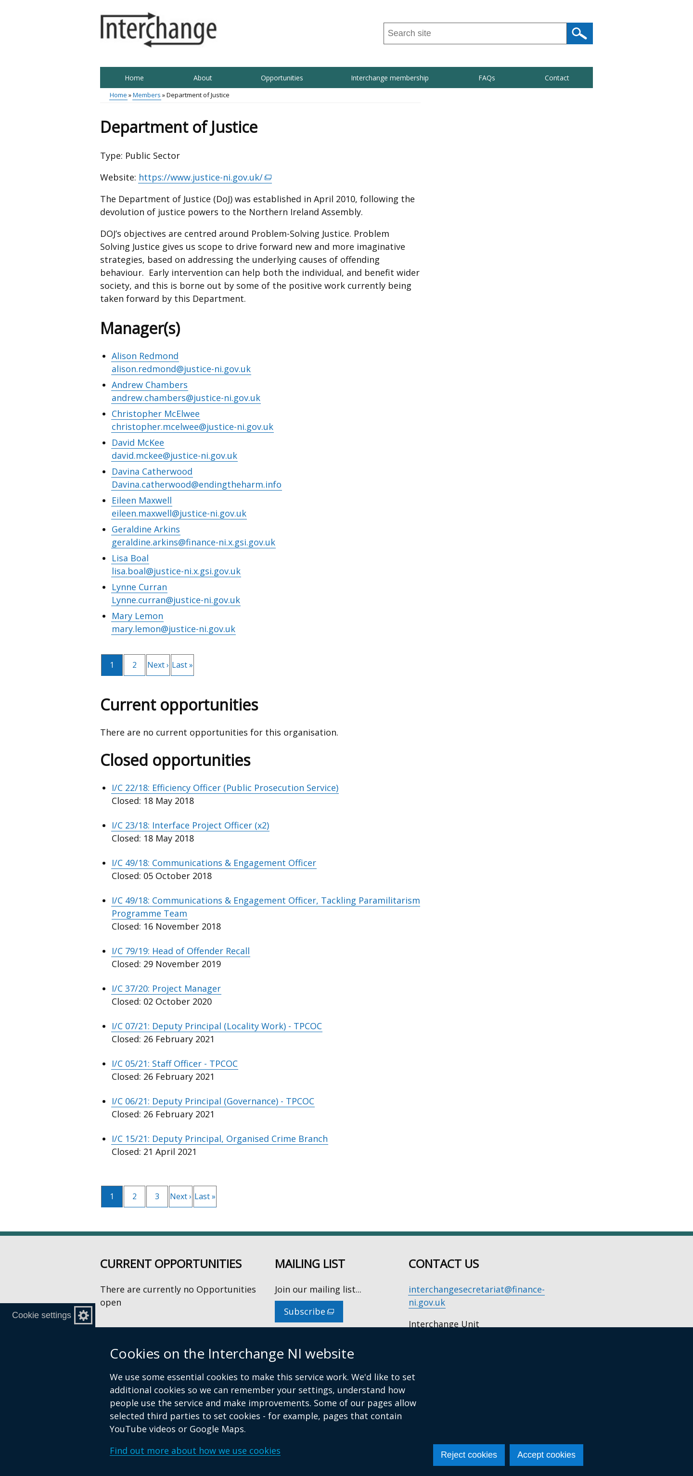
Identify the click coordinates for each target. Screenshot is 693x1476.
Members (147, 95)
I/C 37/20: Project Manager (166, 988)
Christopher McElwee (156, 413)
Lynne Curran (139, 587)
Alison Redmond (145, 356)
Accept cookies (546, 1455)
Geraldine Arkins (146, 529)
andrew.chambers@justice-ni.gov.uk (186, 397)
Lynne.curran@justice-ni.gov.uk (176, 600)
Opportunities (282, 77)
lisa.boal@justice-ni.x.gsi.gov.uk (176, 571)
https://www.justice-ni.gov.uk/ (205, 177)
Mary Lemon (137, 615)
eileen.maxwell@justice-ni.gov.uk (179, 513)
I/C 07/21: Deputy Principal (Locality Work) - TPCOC (217, 1026)
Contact (557, 77)
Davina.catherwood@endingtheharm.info (197, 484)
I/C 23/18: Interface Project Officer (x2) (190, 825)
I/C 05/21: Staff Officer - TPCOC (175, 1063)
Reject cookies (469, 1455)
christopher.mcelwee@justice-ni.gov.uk (192, 426)
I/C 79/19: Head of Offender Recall (181, 951)
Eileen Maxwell (142, 500)
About (202, 77)
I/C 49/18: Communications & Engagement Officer (214, 862)
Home (134, 77)
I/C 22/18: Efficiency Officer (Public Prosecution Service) (225, 787)
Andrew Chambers (150, 384)
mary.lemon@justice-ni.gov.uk (173, 628)
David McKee (138, 442)
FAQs (486, 77)
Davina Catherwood (152, 471)
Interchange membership (390, 77)
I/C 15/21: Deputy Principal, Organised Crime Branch (220, 1138)
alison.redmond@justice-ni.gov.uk (181, 369)
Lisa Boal (130, 558)
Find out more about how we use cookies (195, 1450)
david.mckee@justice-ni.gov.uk (174, 455)
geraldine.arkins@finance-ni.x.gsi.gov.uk (193, 542)
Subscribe (313, 1313)
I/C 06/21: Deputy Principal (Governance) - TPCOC (213, 1101)
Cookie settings (41, 1315)
